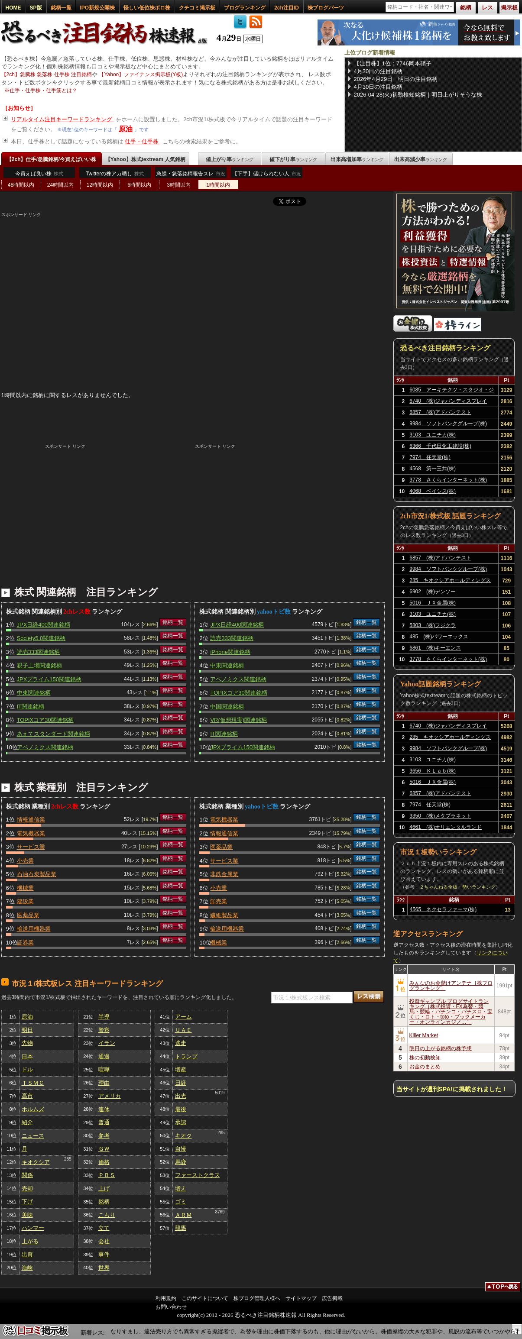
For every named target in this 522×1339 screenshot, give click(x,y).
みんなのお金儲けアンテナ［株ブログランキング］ (451, 985)
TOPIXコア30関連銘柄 (45, 720)
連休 (104, 1109)
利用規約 (166, 1298)
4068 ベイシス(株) (432, 491)
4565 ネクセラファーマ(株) (443, 909)
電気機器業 (31, 833)
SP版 (36, 8)
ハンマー (33, 1228)
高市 (27, 1096)
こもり (106, 1215)
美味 (27, 1215)
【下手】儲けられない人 (266, 176)
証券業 (25, 942)
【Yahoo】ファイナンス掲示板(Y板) (141, 74)
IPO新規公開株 (97, 8)
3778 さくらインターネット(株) (448, 480)
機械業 (25, 888)
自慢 (180, 1148)
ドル (27, 1069)
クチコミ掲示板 (197, 8)
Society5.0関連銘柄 (41, 638)
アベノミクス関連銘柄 (45, 747)
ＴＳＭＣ (33, 1083)
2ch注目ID (286, 8)
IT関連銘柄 (31, 706)
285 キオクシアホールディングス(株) (450, 581)
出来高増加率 (357, 159)
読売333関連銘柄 (38, 652)
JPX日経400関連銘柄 (44, 624)
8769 (219, 1212)
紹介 (27, 1122)
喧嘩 (104, 1069)
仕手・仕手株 (142, 141)
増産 (180, 1069)
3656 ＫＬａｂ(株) (432, 771)
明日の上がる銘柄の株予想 (440, 1048)
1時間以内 (218, 185)
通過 (104, 1056)
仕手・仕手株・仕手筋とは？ (43, 90)
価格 (104, 1162)
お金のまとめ (425, 1067)
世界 (104, 1268)
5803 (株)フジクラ (432, 625)
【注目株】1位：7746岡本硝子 (392, 63)
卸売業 (218, 901)
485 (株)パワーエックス (438, 637)
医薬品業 (28, 915)
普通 (104, 1122)
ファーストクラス (197, 1175)
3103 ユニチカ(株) (432, 435)
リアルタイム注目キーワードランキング (62, 119)
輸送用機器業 (34, 928)
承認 (180, 1122)
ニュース (33, 1135)
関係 (27, 1175)
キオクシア (36, 1162)
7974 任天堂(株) (430, 457)
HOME (13, 8)
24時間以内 (60, 185)
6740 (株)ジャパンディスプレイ (448, 401)
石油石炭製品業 (36, 874)
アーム (183, 1016)
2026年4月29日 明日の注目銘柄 (396, 79)
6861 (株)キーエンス (435, 648)
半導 (104, 1016)
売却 (27, 1188)
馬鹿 (180, 1162)
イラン (106, 1043)
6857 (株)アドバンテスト (440, 412)
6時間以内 (139, 185)
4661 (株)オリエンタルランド (445, 827)
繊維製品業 (224, 915)
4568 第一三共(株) (432, 469)
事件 (104, 1254)
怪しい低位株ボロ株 (146, 8)
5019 (219, 1092)
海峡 (27, 1268)
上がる (30, 1241)
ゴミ (180, 1201)
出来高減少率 (420, 159)
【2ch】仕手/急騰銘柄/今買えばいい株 (51, 159)
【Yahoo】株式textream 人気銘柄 (145, 159)
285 (67, 1159)
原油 (126, 129)
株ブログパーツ (326, 8)
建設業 (25, 901)
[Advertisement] (193, 278)
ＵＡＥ (183, 1030)
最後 (180, 1109)
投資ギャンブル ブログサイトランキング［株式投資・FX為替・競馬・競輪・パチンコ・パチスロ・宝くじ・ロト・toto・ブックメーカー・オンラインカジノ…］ (451, 1011)
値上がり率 (229, 159)
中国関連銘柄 (227, 706)
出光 (180, 1096)
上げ (104, 1188)
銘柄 (104, 1201)
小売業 (25, 860)
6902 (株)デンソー (432, 592)
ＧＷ (104, 1148)
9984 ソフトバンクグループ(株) (448, 423)
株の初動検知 (425, 1057)
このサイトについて (205, 1298)
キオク (183, 1135)
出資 (27, 1254)
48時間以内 (21, 185)
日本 (27, 1056)
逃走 (180, 1043)
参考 (104, 1135)
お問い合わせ (171, 1307)
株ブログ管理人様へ (256, 1298)
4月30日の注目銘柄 (378, 71)
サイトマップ (301, 1298)
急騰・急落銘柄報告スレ (190, 176)
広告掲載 (332, 1298)
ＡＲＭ (183, 1215)
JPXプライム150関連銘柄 (49, 679)
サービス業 (31, 847)
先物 (27, 1043)
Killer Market (423, 1035)
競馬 (180, 1228)
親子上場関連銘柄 (39, 665)
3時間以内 (179, 185)
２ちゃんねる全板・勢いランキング (457, 886)
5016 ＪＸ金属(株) (432, 603)
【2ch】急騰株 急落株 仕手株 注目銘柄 (46, 74)
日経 (180, 1083)
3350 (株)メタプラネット (440, 816)
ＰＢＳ (106, 1175)
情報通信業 (31, 819)
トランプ (186, 1056)
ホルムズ (33, 1109)
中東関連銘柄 (34, 692)
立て (104, 1228)
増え (180, 1188)
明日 (27, 1030)
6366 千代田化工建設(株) (440, 446)
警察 (104, 1030)
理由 (104, 1083)
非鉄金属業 (224, 874)
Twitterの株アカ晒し (115, 174)
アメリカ (109, 1096)
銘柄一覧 (61, 8)
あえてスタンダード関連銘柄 (53, 734)
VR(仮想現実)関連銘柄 (238, 720)
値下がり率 (293, 159)
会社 (104, 1241)
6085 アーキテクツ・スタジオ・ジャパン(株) (451, 391)
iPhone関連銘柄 (230, 652)
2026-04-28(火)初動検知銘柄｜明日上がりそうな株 (418, 94)
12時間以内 (100, 185)
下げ (27, 1201)
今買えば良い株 (39, 174)
